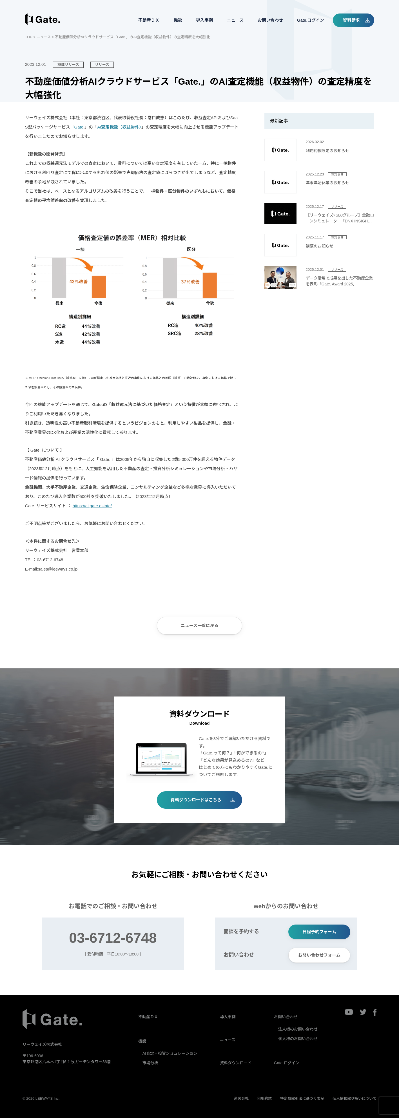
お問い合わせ (270, 20)
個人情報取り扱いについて (354, 1098)
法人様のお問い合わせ (298, 1029)
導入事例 (204, 20)
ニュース (235, 20)
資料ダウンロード (235, 1063)
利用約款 (264, 1098)
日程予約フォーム (319, 931)
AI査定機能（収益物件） (119, 127)
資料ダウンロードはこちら (196, 799)
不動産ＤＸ (148, 20)
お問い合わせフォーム (319, 955)
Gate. (79, 127)
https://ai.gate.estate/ (92, 505)
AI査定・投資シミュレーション (169, 1053)
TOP (28, 37)
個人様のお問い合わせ (298, 1038)
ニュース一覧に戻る (200, 625)
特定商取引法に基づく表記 (302, 1098)
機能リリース (68, 64)
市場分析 (150, 1063)
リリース (102, 64)
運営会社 (241, 1098)
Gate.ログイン (310, 20)
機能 (177, 20)
